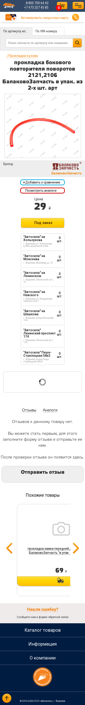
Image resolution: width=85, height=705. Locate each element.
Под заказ (43, 223)
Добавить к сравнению (41, 182)
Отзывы (29, 410)
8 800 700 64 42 (37, 3)
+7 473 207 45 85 (36, 7)
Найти (77, 42)
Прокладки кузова (22, 56)
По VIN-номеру (46, 31)
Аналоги (50, 410)
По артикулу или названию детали (17, 31)
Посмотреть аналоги (40, 190)
